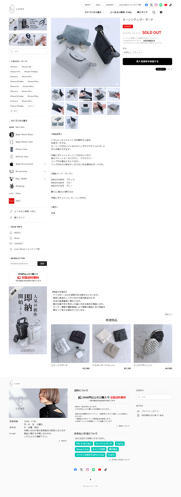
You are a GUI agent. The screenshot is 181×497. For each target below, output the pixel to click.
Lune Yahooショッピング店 (130, 5)
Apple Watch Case (24, 142)
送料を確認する (149, 41)
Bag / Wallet (21, 179)
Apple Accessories (24, 164)
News (98, 5)
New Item (20, 127)
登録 (42, 263)
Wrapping (20, 186)
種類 (125, 48)
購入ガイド (142, 12)
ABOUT (87, 5)
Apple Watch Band (24, 134)
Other (18, 193)
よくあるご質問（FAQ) (121, 12)
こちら (27, 436)
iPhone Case (21, 149)
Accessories (21, 171)
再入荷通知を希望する (147, 61)
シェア (169, 69)
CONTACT (110, 5)
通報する (168, 314)
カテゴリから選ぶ (95, 12)
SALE (18, 201)
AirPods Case (22, 157)
